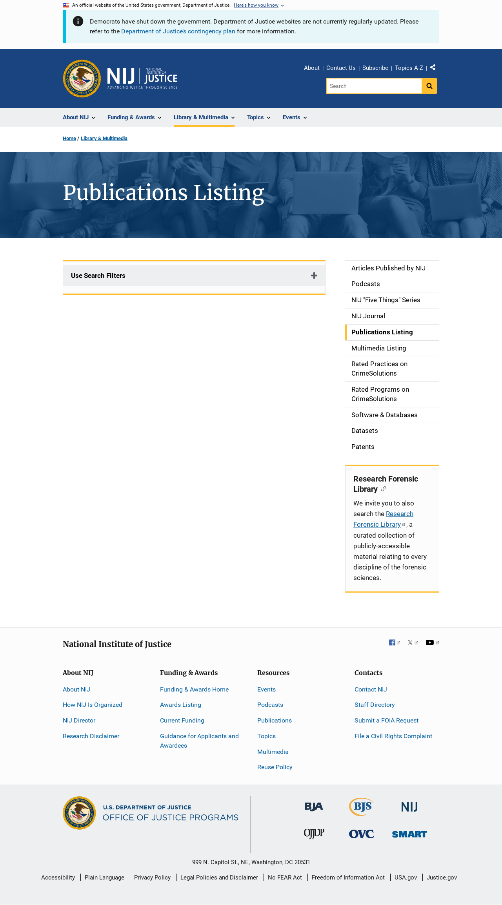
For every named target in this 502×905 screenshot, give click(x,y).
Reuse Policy (275, 767)
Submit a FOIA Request (386, 720)
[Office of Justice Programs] (82, 78)
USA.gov (406, 877)
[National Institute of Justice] (409, 803)
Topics (266, 736)
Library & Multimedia (104, 138)
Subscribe (375, 67)
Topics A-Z (409, 67)
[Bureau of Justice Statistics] (362, 812)
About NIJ (76, 689)
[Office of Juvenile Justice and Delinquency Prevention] (314, 835)
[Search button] (429, 86)
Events (266, 689)
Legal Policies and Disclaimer (219, 877)
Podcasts (270, 704)
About (312, 67)
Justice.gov (442, 877)
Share (435, 69)
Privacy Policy (152, 877)
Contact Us (341, 67)
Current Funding (182, 720)
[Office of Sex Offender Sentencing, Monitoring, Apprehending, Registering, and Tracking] (409, 832)
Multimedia (273, 751)
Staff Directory (375, 704)
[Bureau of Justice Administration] (314, 803)
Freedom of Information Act (348, 877)
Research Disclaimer (91, 736)
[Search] (374, 86)
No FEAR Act (285, 877)
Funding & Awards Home (194, 689)
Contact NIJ (371, 689)
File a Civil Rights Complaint (393, 736)
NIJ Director (79, 720)
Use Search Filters (98, 275)
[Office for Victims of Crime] (361, 833)
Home (69, 138)
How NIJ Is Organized (92, 704)
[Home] (142, 78)
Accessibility (58, 877)
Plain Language (104, 877)
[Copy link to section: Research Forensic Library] (382, 488)
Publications (274, 720)
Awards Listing (180, 704)
